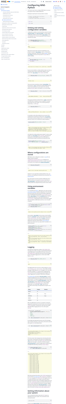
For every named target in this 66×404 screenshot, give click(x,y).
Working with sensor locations (8, 19)
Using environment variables (59, 12)
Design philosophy (4, 55)
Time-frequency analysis (6, 34)
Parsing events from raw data (8, 16)
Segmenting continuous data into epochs (7, 31)
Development (33, 1)
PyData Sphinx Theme (58, 402)
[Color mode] (43, 1)
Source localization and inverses (7, 37)
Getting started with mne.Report (8, 22)
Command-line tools (4, 58)
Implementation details (5, 54)
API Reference (23, 1)
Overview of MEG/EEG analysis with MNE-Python (9, 13)
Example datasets (4, 57)
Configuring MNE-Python (7, 21)
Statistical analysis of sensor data (7, 39)
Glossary (2, 52)
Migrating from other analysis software (7, 60)
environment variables (45, 168)
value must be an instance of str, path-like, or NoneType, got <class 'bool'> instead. (35, 60)
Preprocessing (4, 28)
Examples (2, 50)
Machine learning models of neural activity (8, 44)
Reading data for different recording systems (8, 25)
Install (12, 1)
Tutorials (2, 8)
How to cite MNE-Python (5, 63)
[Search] (41, 1)
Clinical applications (5, 46)
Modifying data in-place (7, 14)
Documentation (17, 1)
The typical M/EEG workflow (5, 61)
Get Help (28, 1)
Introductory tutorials (6, 10)
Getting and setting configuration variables (58, 8)
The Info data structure (7, 17)
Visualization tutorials (5, 49)
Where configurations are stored (58, 10)
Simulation (4, 47)
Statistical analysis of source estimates (6, 41)
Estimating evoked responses (7, 32)
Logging (55, 14)
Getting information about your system (59, 16)
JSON (36, 142)
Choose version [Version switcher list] (48, 1)
